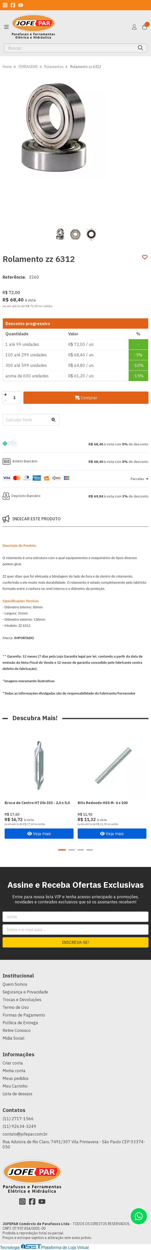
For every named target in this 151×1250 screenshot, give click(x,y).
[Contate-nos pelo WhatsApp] (139, 1216)
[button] (75, 444)
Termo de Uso (16, 1007)
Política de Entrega (20, 1022)
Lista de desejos (17, 1093)
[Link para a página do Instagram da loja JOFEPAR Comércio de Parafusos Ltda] (5, 5)
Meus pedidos (16, 1078)
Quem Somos (15, 984)
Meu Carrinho (15, 1086)
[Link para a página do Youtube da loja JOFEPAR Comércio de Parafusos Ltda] (20, 5)
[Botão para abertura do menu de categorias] (6, 27)
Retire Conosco (17, 1030)
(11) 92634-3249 (19, 1126)
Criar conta (13, 1063)
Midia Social (13, 1038)
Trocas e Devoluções (22, 999)
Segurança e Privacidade (25, 991)
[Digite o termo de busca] (69, 48)
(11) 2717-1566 (18, 1118)
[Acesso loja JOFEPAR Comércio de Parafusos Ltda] (134, 27)
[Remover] (5, 401)
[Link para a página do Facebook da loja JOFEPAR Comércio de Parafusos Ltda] (12, 5)
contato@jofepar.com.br (25, 1134)
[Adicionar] (5, 395)
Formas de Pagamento (24, 1015)
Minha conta (14, 1070)
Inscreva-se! (75, 942)
